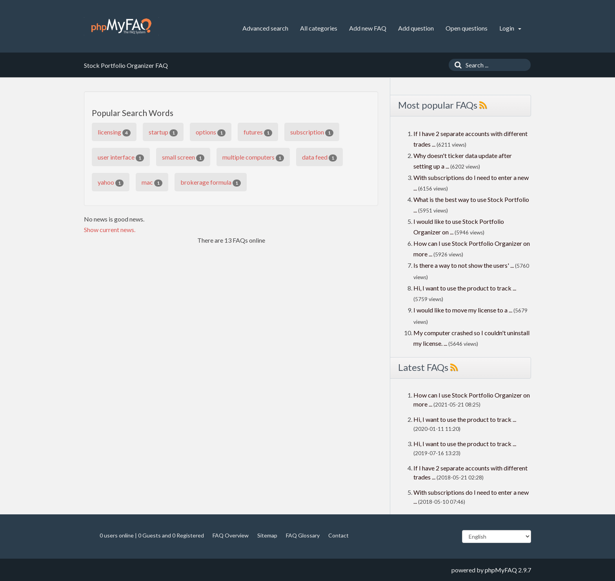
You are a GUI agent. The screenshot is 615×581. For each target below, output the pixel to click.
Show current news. (109, 229)
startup (163, 132)
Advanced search (265, 28)
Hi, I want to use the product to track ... (464, 288)
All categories (318, 28)
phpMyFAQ (501, 570)
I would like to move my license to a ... (462, 310)
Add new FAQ (367, 28)
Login (510, 28)
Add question (416, 28)
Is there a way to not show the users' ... (463, 265)
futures (258, 132)
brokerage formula (210, 182)
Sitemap (267, 535)
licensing (114, 132)
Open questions (467, 28)
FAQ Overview (231, 535)
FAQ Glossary (303, 535)
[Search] (456, 65)
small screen (183, 157)
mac (152, 182)
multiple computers (253, 157)
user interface (121, 157)
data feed (319, 157)
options (211, 132)
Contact (338, 535)
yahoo (111, 182)
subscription (311, 132)
